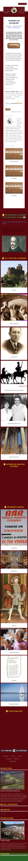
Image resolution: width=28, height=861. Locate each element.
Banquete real (14, 625)
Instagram (8, 758)
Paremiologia (16, 27)
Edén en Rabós (14, 290)
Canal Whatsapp (12, 761)
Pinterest (16, 758)
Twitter (13, 756)
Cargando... (3, 813)
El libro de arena (14, 680)
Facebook (5, 756)
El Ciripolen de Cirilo (14, 548)
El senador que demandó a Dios (14, 652)
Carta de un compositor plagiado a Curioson (14, 423)
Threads (20, 756)
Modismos (10, 27)
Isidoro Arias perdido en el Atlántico (14, 704)
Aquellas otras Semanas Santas (14, 323)
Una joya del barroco (14, 571)
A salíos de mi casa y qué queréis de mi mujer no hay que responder (14, 390)
